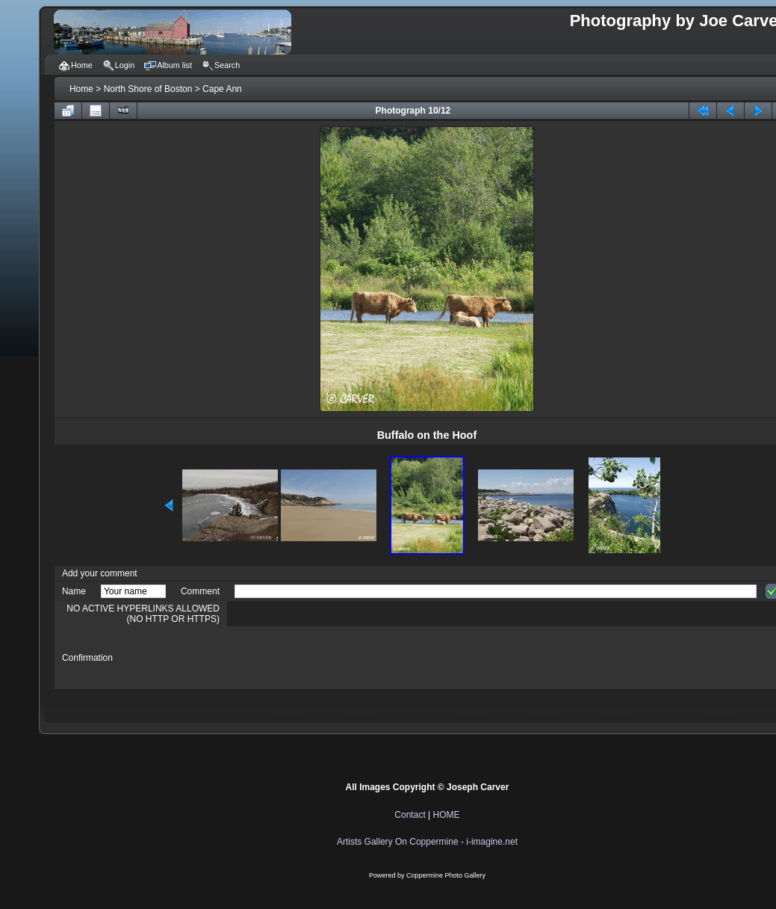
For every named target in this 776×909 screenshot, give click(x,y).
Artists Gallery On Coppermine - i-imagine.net (427, 841)
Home (81, 89)
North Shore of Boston (148, 89)
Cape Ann (222, 89)
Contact (409, 815)
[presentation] (348, 658)
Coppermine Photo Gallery (445, 875)
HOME (446, 815)
